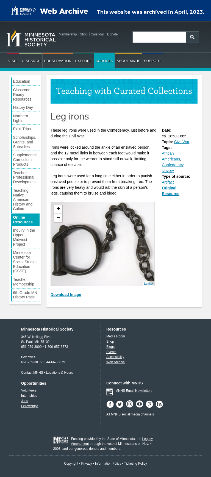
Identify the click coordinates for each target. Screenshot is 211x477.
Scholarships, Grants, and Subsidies (24, 142)
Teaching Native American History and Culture (23, 199)
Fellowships (29, 406)
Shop (84, 34)
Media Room (115, 336)
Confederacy (172, 165)
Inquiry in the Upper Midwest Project (24, 237)
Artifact (168, 182)
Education (21, 81)
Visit (12, 61)
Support (152, 61)
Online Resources (23, 219)
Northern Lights (20, 118)
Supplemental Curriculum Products (25, 160)
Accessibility (115, 357)
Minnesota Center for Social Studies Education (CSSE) (25, 261)
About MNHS (128, 61)
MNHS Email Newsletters (133, 391)
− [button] (58, 218)
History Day (23, 107)
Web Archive (115, 362)
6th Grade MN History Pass (25, 294)
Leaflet (148, 283)
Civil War (181, 142)
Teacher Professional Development (24, 177)
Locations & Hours (59, 373)
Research (31, 61)
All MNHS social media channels (130, 414)
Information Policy (108, 463)
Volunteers (29, 390)
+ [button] (58, 209)
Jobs (24, 401)
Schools (104, 61)
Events (111, 352)
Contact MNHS (32, 373)
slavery (168, 170)
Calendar (97, 34)
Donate (112, 34)
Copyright (71, 463)
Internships (29, 396)
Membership (68, 34)
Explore (83, 61)
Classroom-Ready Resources (23, 94)
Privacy (86, 463)
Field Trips (22, 129)
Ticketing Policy (135, 463)
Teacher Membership (23, 281)
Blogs (110, 347)
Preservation (58, 61)
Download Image (66, 294)
